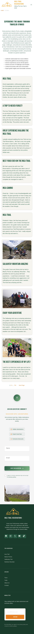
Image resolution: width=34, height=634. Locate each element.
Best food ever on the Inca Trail (16, 161)
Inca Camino (8, 188)
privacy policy (12, 477)
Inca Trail (7, 215)
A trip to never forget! (12, 105)
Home (2, 10)
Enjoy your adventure (12, 313)
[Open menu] (31, 5)
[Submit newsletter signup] (17, 468)
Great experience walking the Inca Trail (16, 132)
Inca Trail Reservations (19, 2)
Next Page (22, 385)
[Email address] (15, 612)
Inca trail (7, 78)
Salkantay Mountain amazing (15, 264)
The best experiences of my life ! (17, 362)
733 (15, 385)
